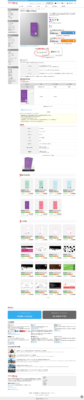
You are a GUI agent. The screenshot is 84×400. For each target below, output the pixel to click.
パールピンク (10, 59)
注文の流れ (10, 69)
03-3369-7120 (59, 312)
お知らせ (44, 377)
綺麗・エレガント (11, 43)
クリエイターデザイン (11, 26)
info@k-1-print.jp (50, 3)
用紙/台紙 (10, 75)
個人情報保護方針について (58, 338)
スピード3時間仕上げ (68, 41)
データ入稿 (38, 6)
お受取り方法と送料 (35, 121)
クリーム (9, 56)
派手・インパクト (10, 46)
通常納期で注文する (68, 33)
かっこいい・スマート (11, 40)
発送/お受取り (54, 6)
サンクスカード (10, 30)
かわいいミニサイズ (11, 27)
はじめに (9, 11)
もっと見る (48, 297)
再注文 (46, 6)
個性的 (9, 45)
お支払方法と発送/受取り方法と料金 (37, 323)
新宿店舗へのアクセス (57, 326)
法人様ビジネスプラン (12, 81)
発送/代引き (10, 72)
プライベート (10, 24)
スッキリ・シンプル (11, 39)
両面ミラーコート (11, 61)
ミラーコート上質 (11, 55)
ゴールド (9, 62)
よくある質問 (10, 78)
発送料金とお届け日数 (34, 324)
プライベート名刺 (42, 131)
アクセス (44, 374)
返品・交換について (34, 338)
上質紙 (9, 52)
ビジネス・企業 (10, 23)
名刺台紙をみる (29, 113)
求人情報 (44, 380)
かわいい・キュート (11, 42)
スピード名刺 (21, 6)
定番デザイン (10, 37)
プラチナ (9, 64)
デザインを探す (29, 6)
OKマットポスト (11, 53)
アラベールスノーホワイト (12, 58)
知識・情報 (63, 6)
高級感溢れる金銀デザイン (12, 32)
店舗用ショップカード (11, 29)
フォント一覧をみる (35, 113)
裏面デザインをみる (23, 113)
